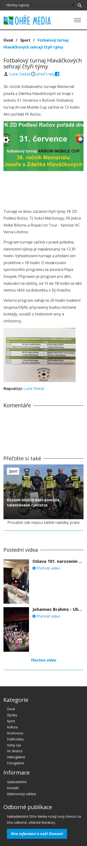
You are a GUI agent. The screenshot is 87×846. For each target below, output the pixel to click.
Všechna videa (43, 660)
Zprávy (12, 715)
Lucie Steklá (20, 74)
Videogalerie (16, 757)
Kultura (12, 727)
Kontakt (13, 788)
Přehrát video (46, 568)
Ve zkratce (15, 751)
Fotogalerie (15, 763)
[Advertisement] (43, 188)
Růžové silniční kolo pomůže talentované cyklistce (33, 502)
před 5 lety (45, 74)
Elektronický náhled (21, 794)
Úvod (8, 40)
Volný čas (14, 745)
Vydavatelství (16, 782)
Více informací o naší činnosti (37, 833)
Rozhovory (15, 733)
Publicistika (15, 739)
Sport (25, 40)
